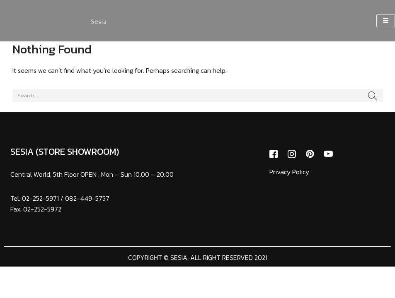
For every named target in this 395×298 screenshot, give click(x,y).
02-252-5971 (40, 198)
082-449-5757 (87, 198)
